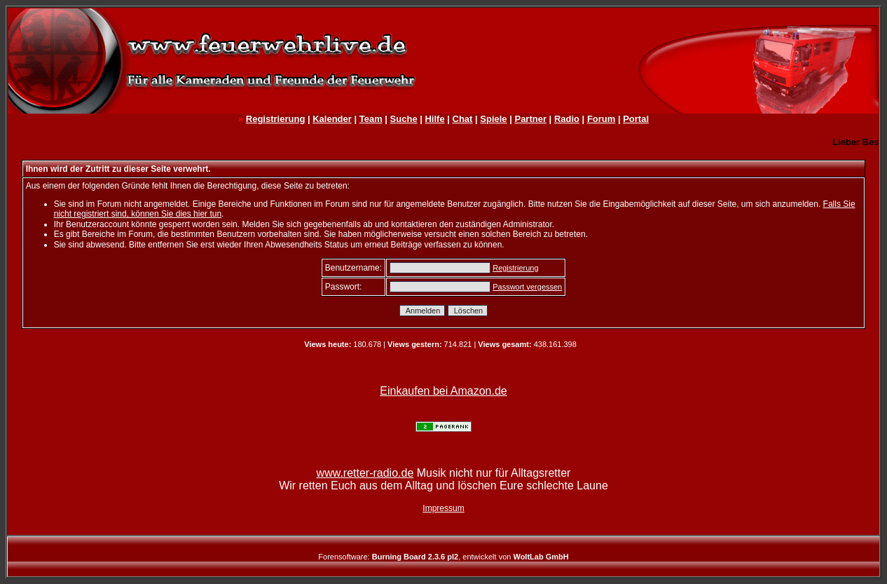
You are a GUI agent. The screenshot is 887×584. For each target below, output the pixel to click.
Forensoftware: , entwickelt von (443, 556)
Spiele (493, 119)
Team (371, 119)
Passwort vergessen (527, 287)
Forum (601, 119)
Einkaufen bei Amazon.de (443, 391)
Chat (463, 119)
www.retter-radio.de (365, 473)
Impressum (443, 508)
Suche (404, 119)
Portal (636, 119)
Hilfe (434, 119)
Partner (530, 119)
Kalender (332, 119)
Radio (566, 119)
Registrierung (275, 119)
